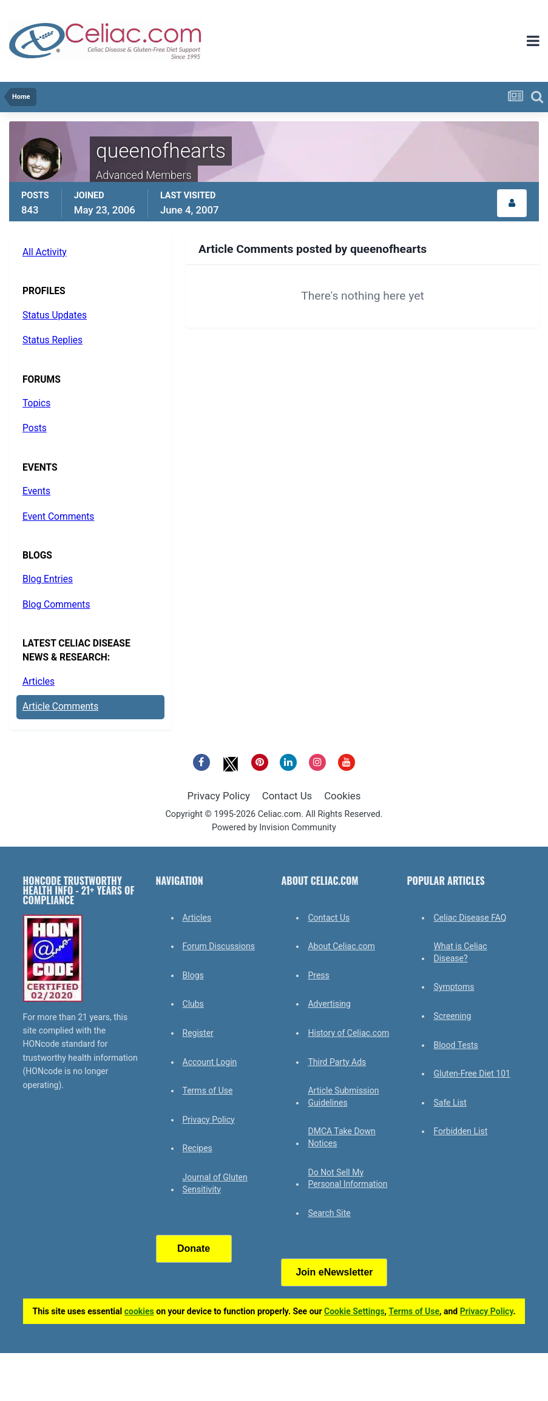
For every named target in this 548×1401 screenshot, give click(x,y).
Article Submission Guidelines (343, 1096)
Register (198, 1033)
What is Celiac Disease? (460, 952)
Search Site (329, 1213)
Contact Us (287, 796)
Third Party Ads (337, 1062)
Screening (452, 1016)
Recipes (197, 1148)
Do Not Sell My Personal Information (347, 1178)
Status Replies (52, 340)
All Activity (44, 252)
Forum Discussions (219, 946)
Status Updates (54, 315)
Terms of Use (208, 1090)
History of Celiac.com (348, 1033)
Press (318, 975)
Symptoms (453, 987)
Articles (38, 681)
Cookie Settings (354, 1311)
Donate (193, 1248)
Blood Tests (455, 1045)
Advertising (329, 1004)
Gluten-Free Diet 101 (471, 1073)
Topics (36, 403)
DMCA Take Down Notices (341, 1137)
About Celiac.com (341, 946)
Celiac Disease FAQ (469, 917)
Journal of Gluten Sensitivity (215, 1183)
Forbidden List (460, 1131)
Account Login (210, 1062)
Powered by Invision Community (274, 827)
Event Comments (58, 516)
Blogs (193, 975)
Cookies (342, 796)
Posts (34, 428)
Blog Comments (56, 604)
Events (36, 491)
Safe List (449, 1102)
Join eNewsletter (334, 1272)
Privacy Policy (219, 796)
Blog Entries (47, 579)
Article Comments (60, 706)
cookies (139, 1311)
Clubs (193, 1004)
